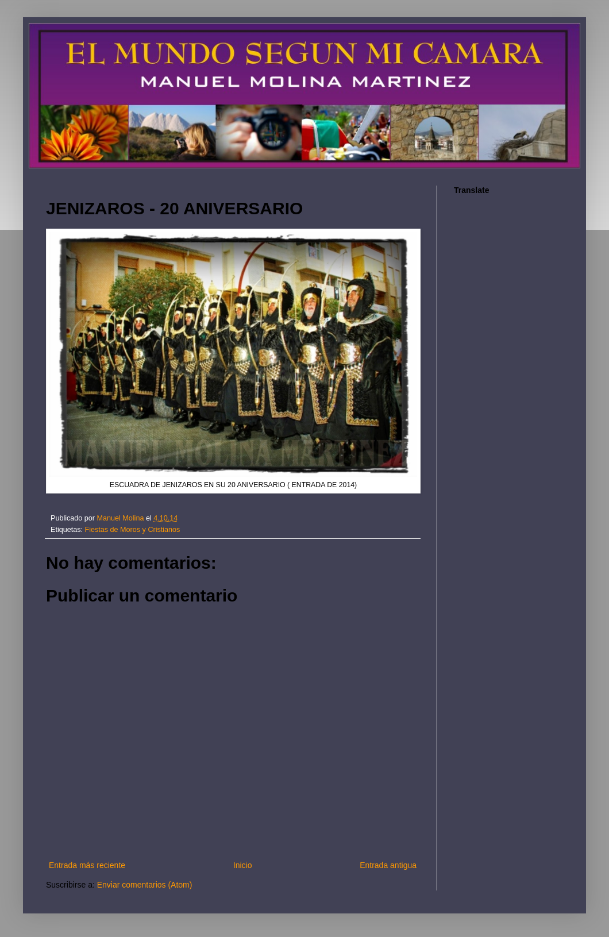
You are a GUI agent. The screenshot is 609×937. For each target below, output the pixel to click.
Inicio (242, 865)
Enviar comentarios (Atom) (144, 884)
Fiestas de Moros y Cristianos (132, 530)
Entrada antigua (388, 865)
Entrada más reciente (87, 865)
